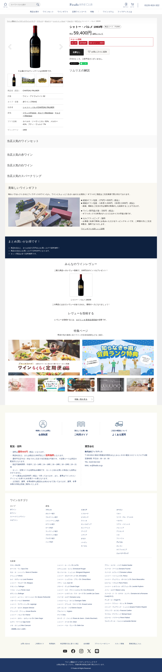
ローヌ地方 (49, 528)
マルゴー (70, 21)
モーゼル (84, 546)
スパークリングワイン (17, 517)
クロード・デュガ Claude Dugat (68, 586)
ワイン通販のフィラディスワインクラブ (21, 21)
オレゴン (119, 546)
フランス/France (30, 113)
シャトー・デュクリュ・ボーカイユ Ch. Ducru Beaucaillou (125, 579)
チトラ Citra (61, 615)
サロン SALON (15, 565)
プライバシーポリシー (102, 644)
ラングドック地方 (52, 531)
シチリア (84, 535)
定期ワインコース (79, 12)
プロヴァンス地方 (52, 535)
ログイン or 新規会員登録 (86, 320)
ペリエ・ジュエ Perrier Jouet (20, 590)
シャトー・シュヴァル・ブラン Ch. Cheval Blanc (74, 579)
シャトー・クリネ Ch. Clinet (67, 622)
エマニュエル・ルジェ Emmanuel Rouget (71, 569)
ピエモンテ (85, 517)
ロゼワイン (14, 520)
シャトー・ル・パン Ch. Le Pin (67, 565)
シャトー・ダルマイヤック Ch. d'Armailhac (72, 576)
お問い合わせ (25, 644)
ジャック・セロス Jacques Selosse (22, 608)
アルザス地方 (50, 538)
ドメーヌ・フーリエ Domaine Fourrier (118, 569)
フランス (40, 21)
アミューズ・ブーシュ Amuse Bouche (23, 611)
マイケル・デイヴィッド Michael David (118, 614)
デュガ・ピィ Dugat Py (112, 600)
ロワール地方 (50, 524)
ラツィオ (84, 521)
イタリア (84, 510)
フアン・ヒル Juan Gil (64, 583)
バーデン (84, 542)
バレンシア (120, 528)
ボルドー (48, 21)
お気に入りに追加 (99, 52)
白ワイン (13, 513)
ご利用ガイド (39, 644)
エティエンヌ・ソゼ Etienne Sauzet (69, 608)
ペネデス (119, 521)
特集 (92, 12)
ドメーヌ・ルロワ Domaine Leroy (68, 597)
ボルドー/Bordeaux (45, 113)
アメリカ (119, 542)
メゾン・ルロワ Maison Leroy (115, 590)
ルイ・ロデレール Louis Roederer (21, 579)
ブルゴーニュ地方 (52, 517)
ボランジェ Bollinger (17, 593)
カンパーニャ (85, 528)
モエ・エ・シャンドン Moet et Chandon (23, 572)
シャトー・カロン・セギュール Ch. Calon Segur (26, 618)
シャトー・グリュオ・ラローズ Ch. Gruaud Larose (74, 604)
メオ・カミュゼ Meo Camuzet (20, 625)
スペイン (119, 510)
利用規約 (52, 644)
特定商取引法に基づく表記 (69, 644)
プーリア (84, 531)
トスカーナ (85, 513)
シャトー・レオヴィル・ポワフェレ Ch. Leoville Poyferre (124, 586)
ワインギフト (62, 12)
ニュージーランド (122, 553)
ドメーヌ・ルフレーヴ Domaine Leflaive (118, 572)
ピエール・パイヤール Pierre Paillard (117, 617)
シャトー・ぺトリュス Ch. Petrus (116, 576)
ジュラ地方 (49, 542)
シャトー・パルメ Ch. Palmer (20, 615)
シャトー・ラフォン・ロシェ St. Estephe (119, 603)
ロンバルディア (86, 524)
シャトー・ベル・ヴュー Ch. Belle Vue (70, 625)
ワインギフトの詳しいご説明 (93, 229)
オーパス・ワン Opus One (19, 569)
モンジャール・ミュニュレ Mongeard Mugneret (73, 572)
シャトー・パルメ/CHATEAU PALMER (38, 107)
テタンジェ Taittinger (17, 586)
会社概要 (87, 644)
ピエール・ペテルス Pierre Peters (116, 583)
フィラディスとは (125, 12)
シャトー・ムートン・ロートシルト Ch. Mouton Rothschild (30, 597)
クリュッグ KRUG (16, 576)
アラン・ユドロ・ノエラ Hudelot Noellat (118, 565)
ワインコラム (108, 12)
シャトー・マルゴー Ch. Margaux (21, 583)
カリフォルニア (121, 549)
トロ (117, 535)
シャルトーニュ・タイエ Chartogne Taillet (71, 601)
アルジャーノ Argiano (64, 611)
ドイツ (83, 539)
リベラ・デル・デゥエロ (124, 517)
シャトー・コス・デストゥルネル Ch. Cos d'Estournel (75, 590)
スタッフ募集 (119, 644)
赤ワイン (78, 21)
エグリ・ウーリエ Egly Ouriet (20, 622)
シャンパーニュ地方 (52, 521)
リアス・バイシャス (123, 524)
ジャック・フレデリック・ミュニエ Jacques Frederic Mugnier (126, 607)
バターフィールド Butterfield (19, 601)
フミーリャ (120, 538)
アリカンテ (120, 531)
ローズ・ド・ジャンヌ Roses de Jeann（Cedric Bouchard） (77, 618)
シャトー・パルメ (59, 21)
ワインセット (48, 12)
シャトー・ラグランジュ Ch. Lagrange (23, 604)
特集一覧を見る (81, 399)
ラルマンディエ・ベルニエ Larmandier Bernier (120, 621)
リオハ (118, 513)
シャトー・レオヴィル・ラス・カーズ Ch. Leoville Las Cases (78, 593)
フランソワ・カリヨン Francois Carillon (118, 610)
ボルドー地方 (50, 513)
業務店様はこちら (135, 644)
